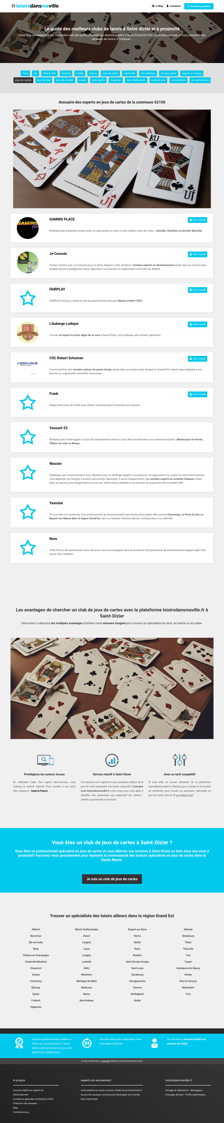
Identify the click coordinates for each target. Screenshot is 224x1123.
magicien (115, 80)
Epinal (36, 994)
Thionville (188, 948)
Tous (25, 73)
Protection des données (25, 1103)
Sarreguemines (137, 981)
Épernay (35, 987)
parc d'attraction (136, 80)
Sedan (137, 1000)
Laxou (86, 948)
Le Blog (157, 6)
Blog (15, 1107)
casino (93, 73)
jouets (82, 80)
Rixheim (137, 955)
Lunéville (86, 961)
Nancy (86, 994)
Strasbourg (188, 935)
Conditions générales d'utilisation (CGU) (33, 1099)
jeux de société (65, 80)
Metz (86, 968)
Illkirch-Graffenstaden (86, 929)
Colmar (36, 974)
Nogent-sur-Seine (137, 929)
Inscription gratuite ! (199, 6)
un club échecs (200, 80)
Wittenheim (188, 987)
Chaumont (36, 968)
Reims (137, 935)
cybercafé (129, 73)
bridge (79, 73)
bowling (66, 73)
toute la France (39, 790)
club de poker (110, 73)
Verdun (188, 974)
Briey (36, 948)
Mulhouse (86, 987)
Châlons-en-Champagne (36, 955)
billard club (49, 73)
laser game (98, 80)
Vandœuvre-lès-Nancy (188, 968)
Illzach (86, 935)
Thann (188, 942)
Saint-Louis (137, 968)
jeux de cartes (23, 80)
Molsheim (86, 974)
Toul (188, 955)
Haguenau (35, 1007)
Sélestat (188, 929)
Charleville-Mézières (36, 961)
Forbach (35, 1000)
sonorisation (178, 80)
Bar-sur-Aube (36, 942)
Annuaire (17, 1090)
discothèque (148, 73)
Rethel (137, 942)
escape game (169, 73)
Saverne (137, 987)
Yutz (188, 994)
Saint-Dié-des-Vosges (137, 961)
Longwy (86, 955)
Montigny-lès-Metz (86, 981)
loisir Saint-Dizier (89, 1099)
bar (36, 73)
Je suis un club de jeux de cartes (112, 879)
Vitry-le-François (188, 981)
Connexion (173, 6)
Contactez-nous (21, 1112)
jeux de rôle (43, 80)
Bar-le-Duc (35, 935)
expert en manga (192, 73)
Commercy (36, 981)
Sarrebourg (137, 974)
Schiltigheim (137, 994)
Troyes (188, 961)
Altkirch (36, 929)
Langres (86, 942)
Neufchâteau (87, 1000)
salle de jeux (158, 80)
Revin (137, 948)
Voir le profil (198, 220)
